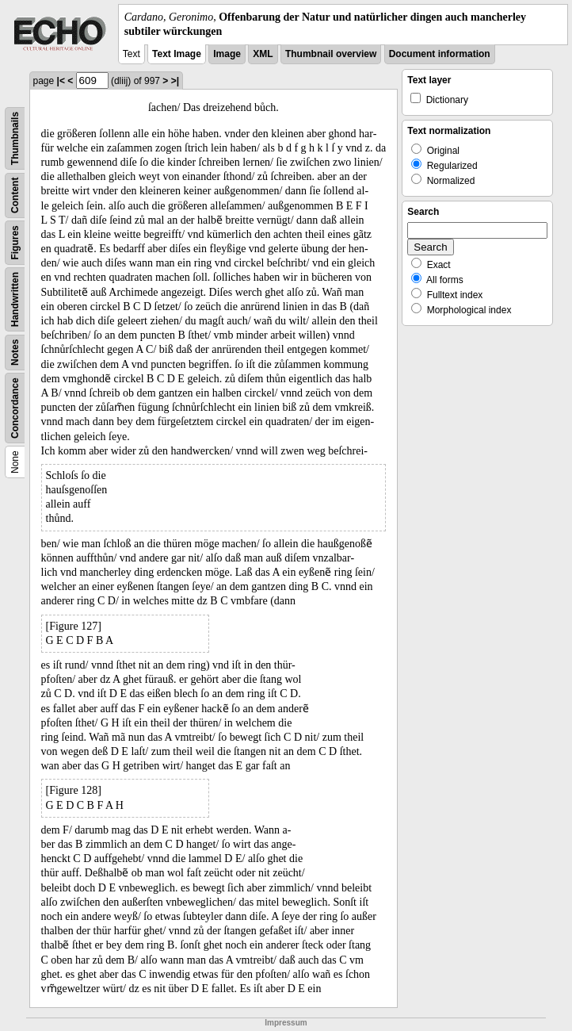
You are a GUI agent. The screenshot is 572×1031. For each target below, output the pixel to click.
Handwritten (15, 299)
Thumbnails (15, 138)
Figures (15, 243)
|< (61, 80)
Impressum (286, 1022)
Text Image (176, 53)
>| (175, 80)
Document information (439, 53)
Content (15, 195)
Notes (15, 352)
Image (227, 53)
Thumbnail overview (330, 53)
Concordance (15, 408)
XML (263, 53)
